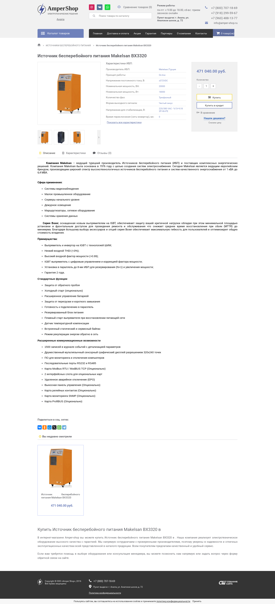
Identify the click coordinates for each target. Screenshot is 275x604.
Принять (196, 601)
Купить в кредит (214, 105)
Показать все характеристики (124, 122)
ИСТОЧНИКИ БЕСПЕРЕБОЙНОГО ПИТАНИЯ (67, 45)
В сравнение (206, 112)
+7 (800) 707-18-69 (224, 8)
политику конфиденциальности (173, 601)
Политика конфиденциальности (105, 593)
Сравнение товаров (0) (135, 7)
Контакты (201, 33)
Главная (97, 33)
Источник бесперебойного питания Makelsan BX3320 (122, 45)
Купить (214, 97)
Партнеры (166, 33)
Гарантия (150, 33)
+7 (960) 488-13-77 (224, 18)
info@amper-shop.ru (225, 23)
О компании (184, 33)
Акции (137, 33)
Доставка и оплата (118, 33)
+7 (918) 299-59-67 (224, 13)
